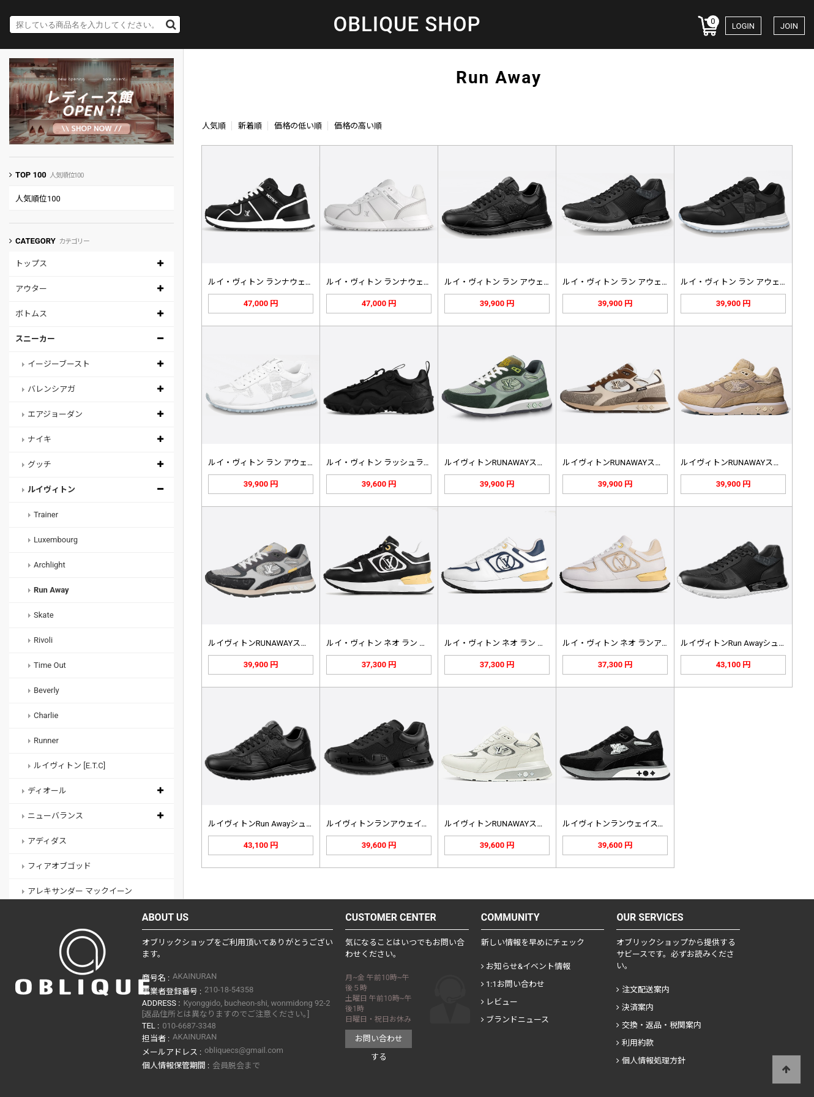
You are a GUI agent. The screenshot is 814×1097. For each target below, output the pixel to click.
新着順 (250, 125)
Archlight (49, 564)
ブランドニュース (515, 1019)
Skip (0, 0)
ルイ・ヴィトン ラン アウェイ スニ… (509, 281)
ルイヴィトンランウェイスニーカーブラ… (636, 823)
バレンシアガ (51, 389)
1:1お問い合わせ (513, 984)
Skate (44, 615)
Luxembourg (56, 539)
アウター (31, 288)
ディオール (47, 790)
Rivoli (43, 640)
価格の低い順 (298, 125)
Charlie (46, 715)
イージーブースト (59, 364)
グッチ (39, 464)
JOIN (789, 26)
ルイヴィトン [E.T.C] (69, 765)
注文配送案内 (642, 989)
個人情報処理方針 (650, 1060)
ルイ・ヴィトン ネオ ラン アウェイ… (391, 643)
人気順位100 (38, 198)
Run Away (51, 589)
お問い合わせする (379, 1041)
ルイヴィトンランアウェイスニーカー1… (398, 823)
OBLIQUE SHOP (406, 24)
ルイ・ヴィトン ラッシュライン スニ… (394, 462)
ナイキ (39, 439)
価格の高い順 (358, 125)
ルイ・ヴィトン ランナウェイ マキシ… (276, 281)
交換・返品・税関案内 (658, 1025)
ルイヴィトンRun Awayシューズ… (740, 643)
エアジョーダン (55, 414)
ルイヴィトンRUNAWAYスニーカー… (509, 823)
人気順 (214, 125)
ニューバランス (55, 815)
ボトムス (31, 313)
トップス (31, 263)
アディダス (47, 840)
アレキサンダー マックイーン (80, 891)
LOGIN (743, 26)
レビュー (499, 1001)
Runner (46, 740)
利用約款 (634, 1042)
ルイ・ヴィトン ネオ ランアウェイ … (627, 643)
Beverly (46, 690)
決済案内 (634, 1007)
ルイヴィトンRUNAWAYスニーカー (506, 462)
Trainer (46, 514)
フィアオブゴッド (59, 865)
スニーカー (35, 338)
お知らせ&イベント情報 (525, 966)
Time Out (50, 665)
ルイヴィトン (51, 489)
